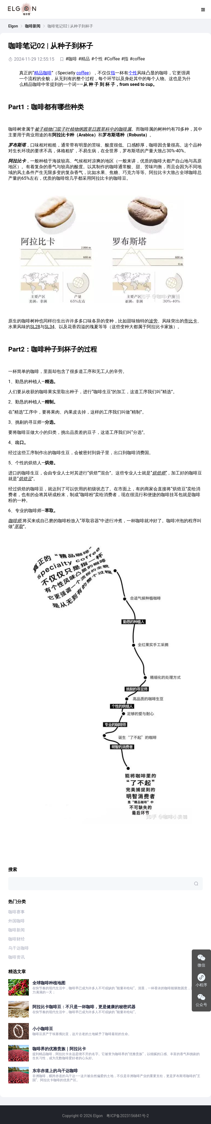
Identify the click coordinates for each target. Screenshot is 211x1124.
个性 (132, 72)
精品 (38, 72)
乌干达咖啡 (18, 948)
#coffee (137, 58)
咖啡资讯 (16, 957)
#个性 (97, 58)
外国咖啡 (16, 920)
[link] (13, 26)
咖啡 (47, 72)
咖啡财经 (16, 939)
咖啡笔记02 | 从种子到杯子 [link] (70, 26)
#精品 (84, 58)
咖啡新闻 (32, 26)
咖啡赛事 (16, 911)
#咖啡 (71, 58)
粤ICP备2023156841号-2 (127, 1116)
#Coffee (112, 58)
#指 (124, 58)
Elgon (13, 26)
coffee (82, 72)
